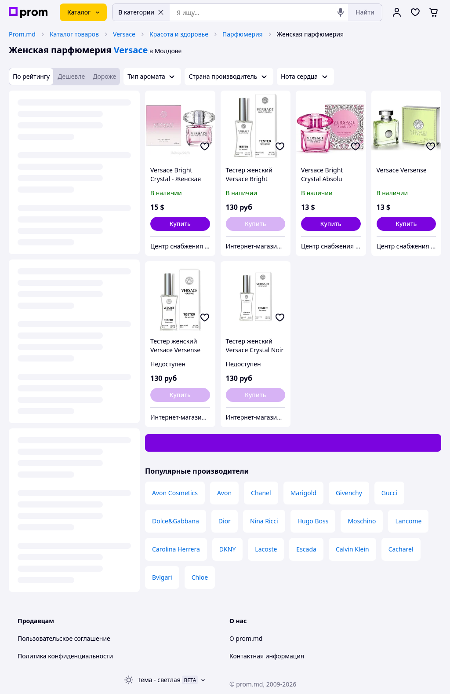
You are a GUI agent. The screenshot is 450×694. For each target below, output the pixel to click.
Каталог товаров (74, 34)
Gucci (389, 493)
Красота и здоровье (178, 34)
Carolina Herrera (176, 549)
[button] (180, 224)
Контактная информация (266, 656)
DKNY (227, 549)
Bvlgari (162, 577)
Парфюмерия (242, 34)
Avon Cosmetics (175, 493)
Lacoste (266, 549)
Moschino (362, 521)
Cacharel (401, 549)
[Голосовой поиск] (340, 12)
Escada (306, 549)
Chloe (200, 577)
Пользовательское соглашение (64, 638)
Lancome (408, 521)
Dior (224, 521)
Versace (124, 34)
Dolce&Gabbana (175, 521)
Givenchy (349, 493)
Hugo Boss (313, 521)
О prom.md (245, 638)
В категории (141, 12)
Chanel (261, 493)
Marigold (303, 493)
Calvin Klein (352, 549)
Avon (224, 493)
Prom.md (22, 34)
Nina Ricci (264, 521)
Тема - (159, 680)
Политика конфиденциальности (65, 656)
